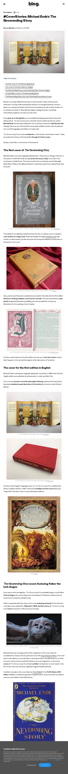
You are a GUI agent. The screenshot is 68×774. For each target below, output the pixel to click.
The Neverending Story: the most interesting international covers (28, 97)
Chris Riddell (37, 672)
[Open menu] (4, 4)
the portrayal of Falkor (48, 656)
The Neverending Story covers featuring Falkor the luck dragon (27, 90)
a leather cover (51, 237)
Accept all (45, 765)
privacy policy (51, 760)
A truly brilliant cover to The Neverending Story (22, 94)
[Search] (64, 4)
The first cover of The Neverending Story (19, 84)
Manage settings (31, 765)
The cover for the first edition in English (19, 87)
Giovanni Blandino (9, 28)
